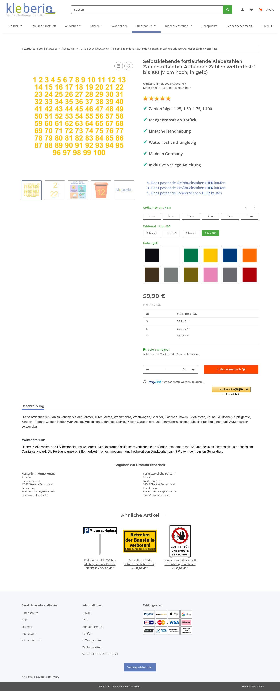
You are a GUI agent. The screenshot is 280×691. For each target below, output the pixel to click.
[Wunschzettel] (251, 9)
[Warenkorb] (266, 9)
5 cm (233, 216)
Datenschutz (30, 613)
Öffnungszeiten (92, 640)
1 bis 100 (212, 233)
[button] (242, 9)
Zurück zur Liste (33, 48)
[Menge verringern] (147, 369)
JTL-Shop (259, 686)
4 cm (213, 216)
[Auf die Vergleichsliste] (118, 66)
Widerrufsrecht (31, 640)
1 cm (155, 216)
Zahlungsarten (92, 647)
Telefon (87, 633)
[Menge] (166, 369)
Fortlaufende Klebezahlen (174, 88)
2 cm (174, 216)
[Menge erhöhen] (193, 369)
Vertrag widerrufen (140, 667)
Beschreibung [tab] (33, 406)
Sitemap (27, 626)
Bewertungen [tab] (61, 406)
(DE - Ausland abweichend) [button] (185, 353)
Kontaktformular (93, 626)
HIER (209, 182)
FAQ (85, 620)
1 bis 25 (154, 233)
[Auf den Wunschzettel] (128, 66)
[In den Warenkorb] (231, 369)
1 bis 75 (193, 233)
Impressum (29, 633)
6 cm (252, 216)
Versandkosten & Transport (100, 654)
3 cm (194, 216)
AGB (24, 620)
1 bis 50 (173, 233)
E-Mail (86, 613)
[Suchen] (147, 9)
